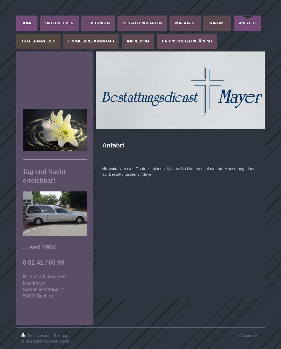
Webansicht (249, 335)
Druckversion (36, 335)
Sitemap (61, 335)
